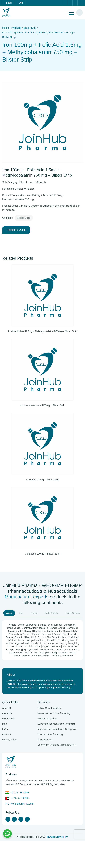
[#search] (79, 12)
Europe (34, 613)
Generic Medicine (47, 718)
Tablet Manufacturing (49, 708)
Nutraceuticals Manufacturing (54, 713)
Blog (4, 723)
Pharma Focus (45, 739)
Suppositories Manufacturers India (56, 723)
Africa (9, 613)
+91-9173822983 (19, 792)
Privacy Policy (9, 739)
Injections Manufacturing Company (57, 729)
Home (5, 28)
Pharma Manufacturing (50, 734)
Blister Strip (30, 28)
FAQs (5, 729)
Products (16, 28)
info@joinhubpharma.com (19, 803)
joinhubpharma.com (57, 836)
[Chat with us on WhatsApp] (7, 833)
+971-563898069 (19, 798)
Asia (21, 613)
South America (73, 613)
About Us (7, 708)
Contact (6, 734)
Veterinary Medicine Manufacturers (57, 744)
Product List (8, 718)
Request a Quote (16, 230)
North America (51, 613)
